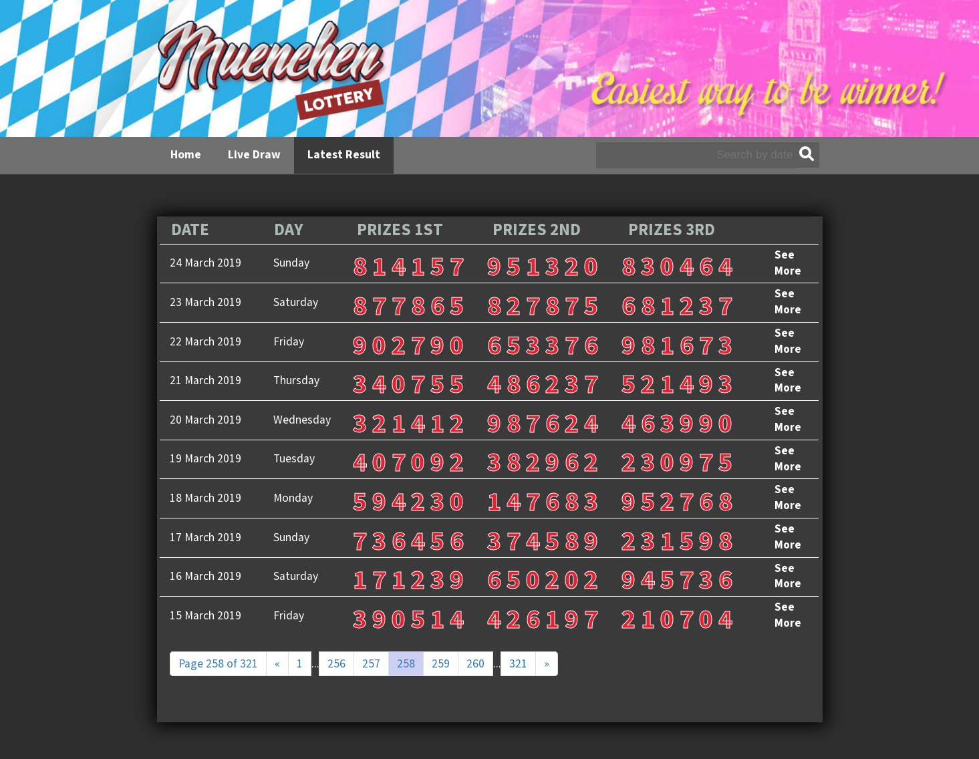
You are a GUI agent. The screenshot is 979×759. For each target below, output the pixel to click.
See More (788, 263)
